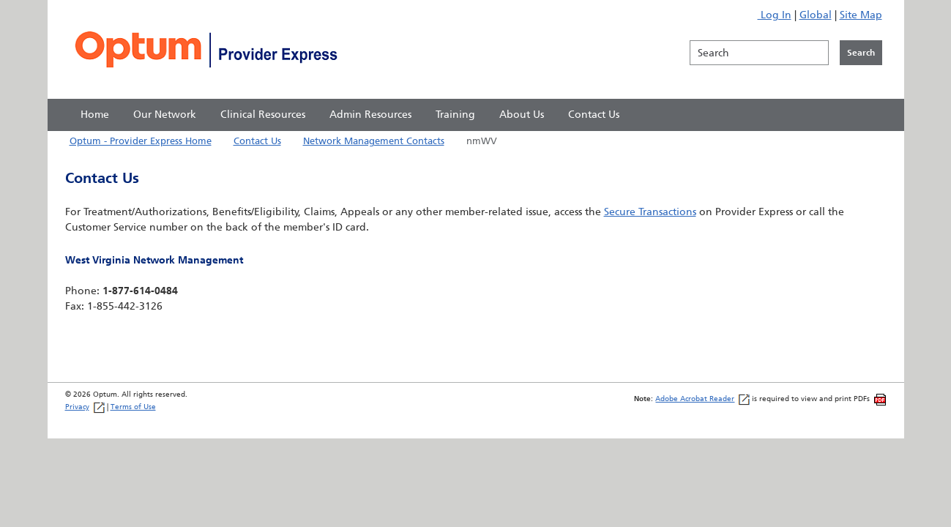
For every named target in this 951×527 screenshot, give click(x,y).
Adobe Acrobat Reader (702, 399)
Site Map (861, 15)
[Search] (759, 52)
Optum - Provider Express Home (141, 140)
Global (815, 15)
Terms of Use (133, 407)
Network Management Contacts (373, 140)
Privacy (85, 407)
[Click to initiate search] (861, 52)
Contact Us (257, 140)
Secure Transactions (650, 212)
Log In (774, 15)
